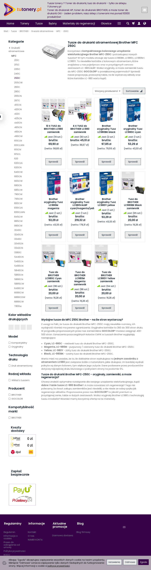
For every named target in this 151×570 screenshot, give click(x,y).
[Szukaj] (128, 23)
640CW (18, 172)
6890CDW (19, 297)
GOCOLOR (15, 398)
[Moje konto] (139, 23)
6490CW (19, 288)
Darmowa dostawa (62, 534)
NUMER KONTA (35, 538)
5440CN (18, 256)
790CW (18, 194)
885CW (18, 221)
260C (17, 87)
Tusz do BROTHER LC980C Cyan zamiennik (53, 277)
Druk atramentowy (20, 365)
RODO (7, 553)
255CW (18, 82)
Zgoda (143, 562)
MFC (13, 55)
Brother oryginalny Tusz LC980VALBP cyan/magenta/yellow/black (87, 204)
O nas (31, 534)
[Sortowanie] (134, 91)
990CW (18, 225)
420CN (18, 109)
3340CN (18, 243)
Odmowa (130, 562)
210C (16, 60)
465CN (18, 127)
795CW (18, 198)
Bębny (53, 23)
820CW (18, 203)
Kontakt (32, 530)
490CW (18, 136)
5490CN (18, 265)
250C (17, 78)
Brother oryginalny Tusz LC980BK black (106, 129)
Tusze (39, 23)
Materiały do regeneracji (79, 23)
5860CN (18, 274)
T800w (18, 306)
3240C (18, 230)
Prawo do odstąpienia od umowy (12, 543)
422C (17, 113)
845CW (18, 216)
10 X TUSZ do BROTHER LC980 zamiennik (53, 129)
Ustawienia (114, 562)
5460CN (18, 261)
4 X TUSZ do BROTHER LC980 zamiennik (79, 129)
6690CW (19, 292)
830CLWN (19, 212)
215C (17, 64)
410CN (17, 104)
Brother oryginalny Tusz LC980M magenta (53, 204)
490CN (18, 131)
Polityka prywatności (14, 549)
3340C (18, 239)
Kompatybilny (17, 342)
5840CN (18, 270)
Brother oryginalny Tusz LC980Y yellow (106, 202)
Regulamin (9, 530)
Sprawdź (53, 162)
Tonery (24, 23)
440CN (18, 122)
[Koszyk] (133, 23)
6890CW (19, 301)
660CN (18, 176)
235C (17, 69)
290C (17, 91)
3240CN (18, 234)
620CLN (18, 163)
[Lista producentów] (106, 91)
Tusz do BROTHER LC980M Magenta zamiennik (80, 278)
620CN (18, 167)
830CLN (18, 207)
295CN (18, 95)
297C (17, 100)
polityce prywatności (59, 565)
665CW (18, 180)
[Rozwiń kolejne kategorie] (119, 23)
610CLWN (19, 145)
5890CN (18, 279)
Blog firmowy (83, 530)
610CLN (18, 140)
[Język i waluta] (145, 23)
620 (16, 158)
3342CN (18, 247)
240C (17, 73)
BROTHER (14, 394)
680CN (18, 185)
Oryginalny (15, 346)
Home (10, 23)
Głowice (106, 23)
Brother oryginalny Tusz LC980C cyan (132, 129)
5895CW (19, 283)
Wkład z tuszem (19, 380)
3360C (18, 252)
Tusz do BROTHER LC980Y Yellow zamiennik (106, 277)
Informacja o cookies (11, 536)
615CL (17, 154)
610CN (17, 149)
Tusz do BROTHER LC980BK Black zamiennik (133, 204)
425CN (18, 118)
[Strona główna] (22, 9)
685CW (18, 189)
